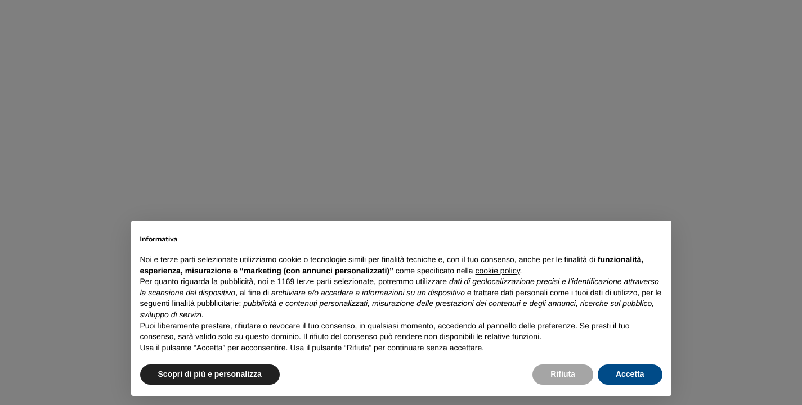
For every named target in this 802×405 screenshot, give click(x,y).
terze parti (314, 281)
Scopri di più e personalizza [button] (210, 374)
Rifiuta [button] (562, 374)
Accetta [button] (630, 374)
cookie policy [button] (497, 270)
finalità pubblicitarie (205, 303)
